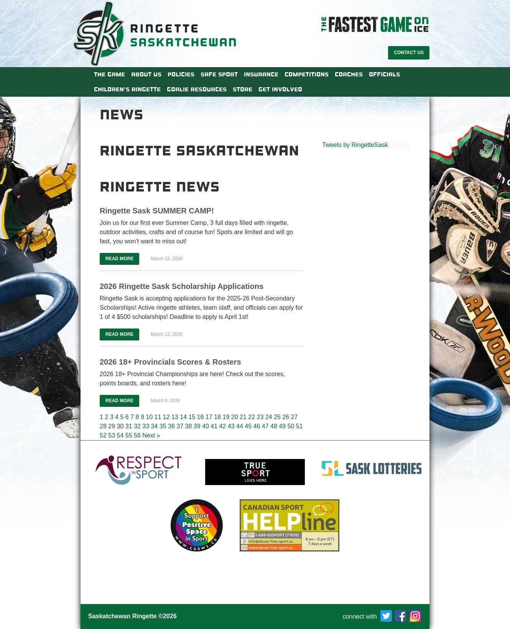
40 (205, 426)
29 (111, 426)
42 (222, 426)
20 (234, 417)
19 (225, 417)
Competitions (307, 74)
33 (145, 426)
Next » (151, 435)
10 (149, 417)
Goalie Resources (197, 89)
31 (128, 426)
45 (248, 426)
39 (197, 426)
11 (157, 417)
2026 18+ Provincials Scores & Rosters (170, 362)
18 (217, 417)
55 (128, 435)
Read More (119, 258)
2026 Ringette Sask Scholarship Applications (181, 286)
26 (285, 417)
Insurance (261, 74)
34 (154, 426)
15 (191, 417)
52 (103, 435)
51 (299, 426)
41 (214, 426)
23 (260, 417)
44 (239, 426)
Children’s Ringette (127, 89)
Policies (181, 74)
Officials (384, 74)
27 (294, 417)
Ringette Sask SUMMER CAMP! (157, 210)
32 (137, 426)
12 (166, 417)
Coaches (349, 74)
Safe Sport (219, 74)
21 (243, 417)
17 (209, 417)
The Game (109, 74)
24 (268, 417)
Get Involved (280, 89)
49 (282, 426)
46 (256, 426)
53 (111, 435)
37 (179, 426)
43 (231, 426)
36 (171, 426)
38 (188, 426)
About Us (146, 74)
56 (137, 435)
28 (103, 426)
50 (291, 426)
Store (242, 89)
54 (120, 435)
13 (174, 417)
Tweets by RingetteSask (355, 145)
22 (251, 417)
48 (273, 426)
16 (200, 417)
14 (183, 417)
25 (277, 417)
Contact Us (409, 52)
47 (265, 426)
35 (163, 426)
